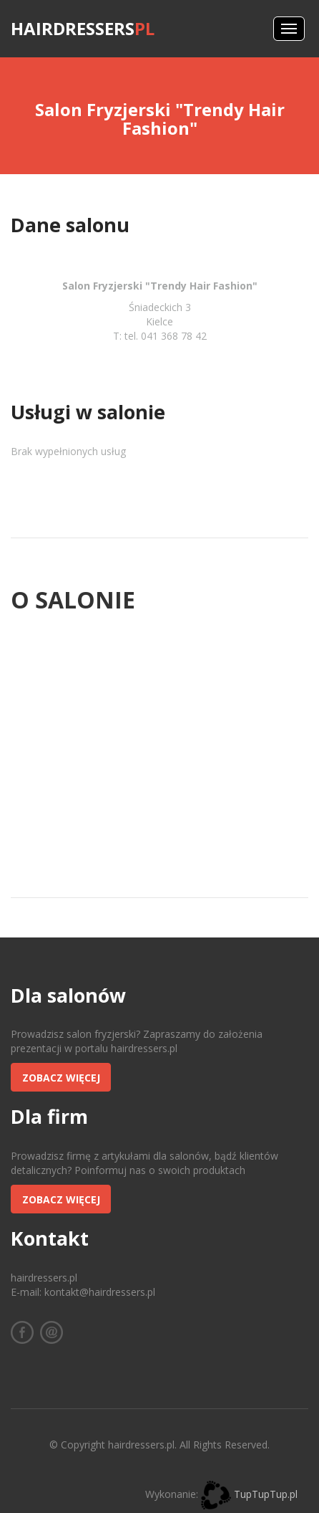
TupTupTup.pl (266, 1494)
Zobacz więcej (61, 1077)
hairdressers (82, 28)
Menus (289, 28)
